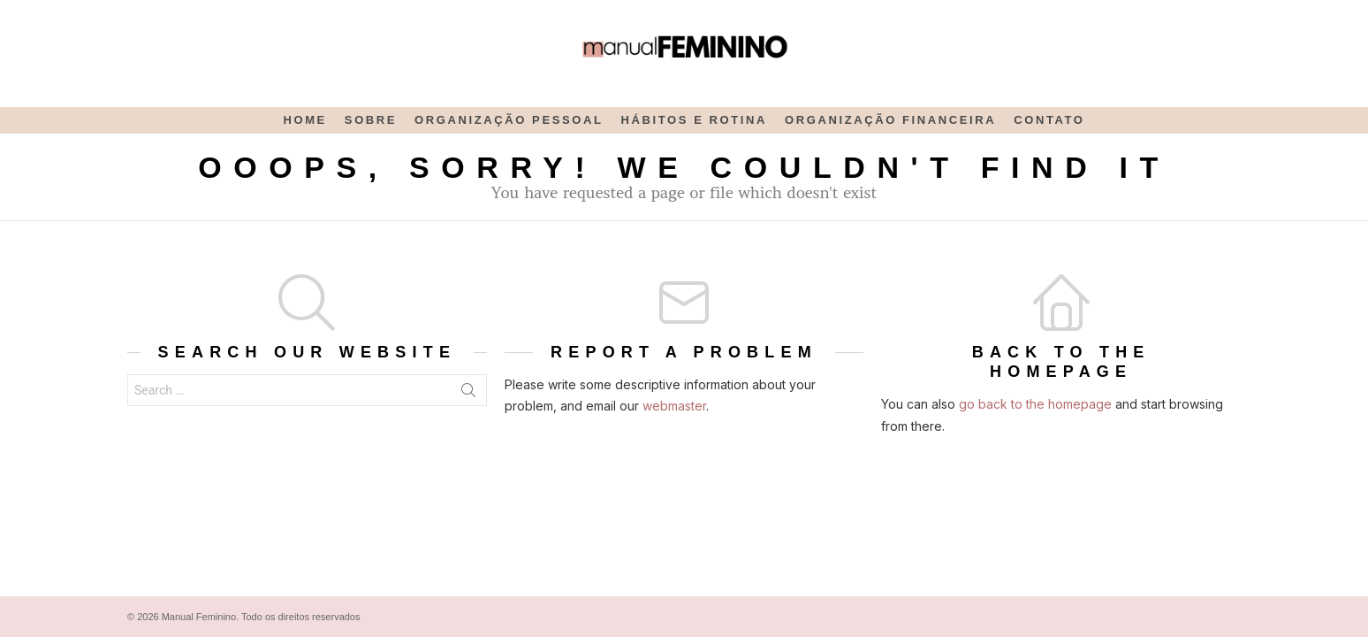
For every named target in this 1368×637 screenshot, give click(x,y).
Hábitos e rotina (693, 120)
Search (468, 393)
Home (304, 120)
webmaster (674, 405)
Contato (1049, 120)
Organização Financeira (890, 120)
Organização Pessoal (508, 120)
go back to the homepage (1035, 403)
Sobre (371, 120)
